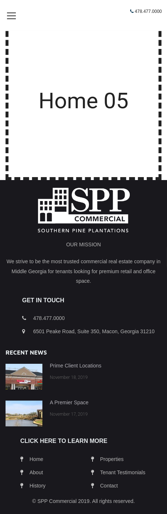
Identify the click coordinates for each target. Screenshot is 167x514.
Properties (112, 470)
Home (36, 470)
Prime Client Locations (75, 377)
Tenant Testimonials (123, 483)
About (36, 483)
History (37, 497)
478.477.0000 (148, 11)
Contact (109, 497)
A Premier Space (69, 413)
